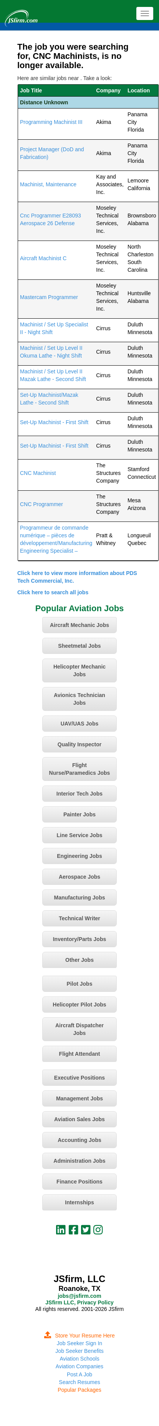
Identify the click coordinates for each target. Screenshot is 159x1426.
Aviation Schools (79, 1359)
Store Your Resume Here (79, 1335)
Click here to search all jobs (52, 592)
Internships (79, 1202)
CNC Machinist (38, 473)
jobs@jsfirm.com (79, 1296)
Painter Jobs (79, 814)
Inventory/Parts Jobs (79, 939)
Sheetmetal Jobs (79, 646)
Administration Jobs (79, 1161)
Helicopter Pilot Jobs (79, 1004)
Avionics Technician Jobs (79, 699)
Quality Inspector (79, 744)
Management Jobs (79, 1098)
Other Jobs (79, 960)
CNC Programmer (41, 504)
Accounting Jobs (79, 1140)
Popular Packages (79, 1390)
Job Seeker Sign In (79, 1343)
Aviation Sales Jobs (79, 1119)
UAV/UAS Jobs (80, 724)
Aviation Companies (79, 1366)
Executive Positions (79, 1078)
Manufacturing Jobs (79, 897)
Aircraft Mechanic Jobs (79, 625)
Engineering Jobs (79, 856)
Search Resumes (79, 1382)
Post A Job (79, 1374)
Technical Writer (79, 918)
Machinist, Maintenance (48, 184)
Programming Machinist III (51, 122)
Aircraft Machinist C (43, 258)
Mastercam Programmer (49, 297)
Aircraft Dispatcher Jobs (79, 1029)
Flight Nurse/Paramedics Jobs (79, 769)
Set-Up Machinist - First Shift (54, 422)
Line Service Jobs (79, 835)
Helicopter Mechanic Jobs (79, 670)
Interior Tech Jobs (79, 794)
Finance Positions (79, 1182)
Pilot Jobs (80, 984)
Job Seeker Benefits (79, 1351)
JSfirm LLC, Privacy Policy (79, 1302)
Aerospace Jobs (79, 877)
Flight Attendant (79, 1054)
